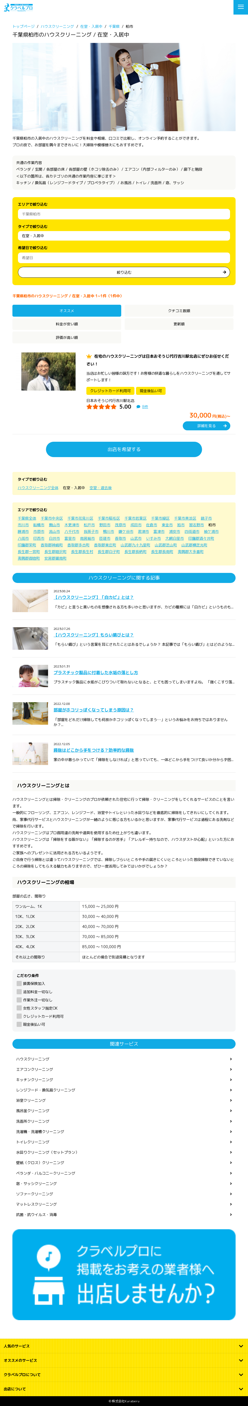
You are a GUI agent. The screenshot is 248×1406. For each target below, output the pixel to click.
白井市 (54, 538)
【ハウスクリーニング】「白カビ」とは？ (94, 597)
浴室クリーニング (31, 1100)
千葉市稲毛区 (109, 518)
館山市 (54, 524)
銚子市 (206, 518)
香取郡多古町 (78, 544)
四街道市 (192, 531)
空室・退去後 (101, 487)
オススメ (66, 310)
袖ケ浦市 (211, 531)
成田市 (136, 524)
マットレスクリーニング (36, 1204)
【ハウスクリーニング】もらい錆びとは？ (94, 635)
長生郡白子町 (109, 551)
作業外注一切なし (38, 999)
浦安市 (174, 531)
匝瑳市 (104, 538)
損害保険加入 (34, 983)
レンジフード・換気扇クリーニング (45, 1090)
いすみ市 (153, 538)
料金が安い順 (67, 323)
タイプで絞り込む (33, 226)
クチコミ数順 (179, 310)
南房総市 (87, 538)
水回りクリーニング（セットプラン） (47, 1152)
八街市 (23, 538)
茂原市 (120, 524)
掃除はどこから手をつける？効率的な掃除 (94, 750)
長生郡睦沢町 (55, 551)
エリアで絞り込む (33, 204)
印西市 (38, 538)
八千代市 (71, 531)
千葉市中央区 (52, 518)
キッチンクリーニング (34, 1079)
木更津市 (71, 524)
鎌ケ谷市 (126, 531)
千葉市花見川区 (80, 518)
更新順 (179, 323)
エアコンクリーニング (34, 1069)
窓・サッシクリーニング (36, 1183)
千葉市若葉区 (135, 518)
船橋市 (38, 524)
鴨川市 (108, 531)
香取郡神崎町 (52, 544)
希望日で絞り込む (33, 247)
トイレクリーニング (32, 1141)
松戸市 (89, 524)
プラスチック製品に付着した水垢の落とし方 (96, 672)
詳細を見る (206, 425)
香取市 (120, 538)
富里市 (70, 538)
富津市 (159, 531)
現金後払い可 (34, 1024)
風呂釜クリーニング (32, 1110)
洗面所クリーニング (32, 1121)
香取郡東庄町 (105, 544)
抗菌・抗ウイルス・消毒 (36, 1214)
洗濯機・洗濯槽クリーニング (40, 1131)
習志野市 (196, 524)
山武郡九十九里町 (135, 544)
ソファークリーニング (34, 1193)
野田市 (104, 524)
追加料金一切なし (38, 991)
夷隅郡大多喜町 (191, 551)
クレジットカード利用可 (43, 1016)
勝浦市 (23, 531)
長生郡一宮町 (29, 551)
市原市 (38, 531)
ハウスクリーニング (32, 1059)
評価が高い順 (67, 337)
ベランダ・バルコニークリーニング (45, 1173)
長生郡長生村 (82, 551)
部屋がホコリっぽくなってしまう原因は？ (94, 710)
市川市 (23, 524)
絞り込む (124, 272)
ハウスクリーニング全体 (38, 487)
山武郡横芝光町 (194, 544)
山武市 (136, 538)
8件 (145, 406)
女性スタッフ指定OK (40, 1008)
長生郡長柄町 (135, 551)
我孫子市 (91, 531)
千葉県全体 (27, 518)
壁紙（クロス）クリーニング (40, 1162)
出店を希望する (124, 449)
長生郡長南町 (162, 551)
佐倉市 (151, 524)
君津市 (143, 531)
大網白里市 (174, 538)
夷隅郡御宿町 (29, 558)
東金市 (167, 524)
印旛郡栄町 (27, 544)
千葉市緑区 (160, 518)
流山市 (54, 531)
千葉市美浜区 (185, 518)
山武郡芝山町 (166, 544)
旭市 (181, 524)
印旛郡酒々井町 (201, 538)
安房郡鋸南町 (55, 558)
